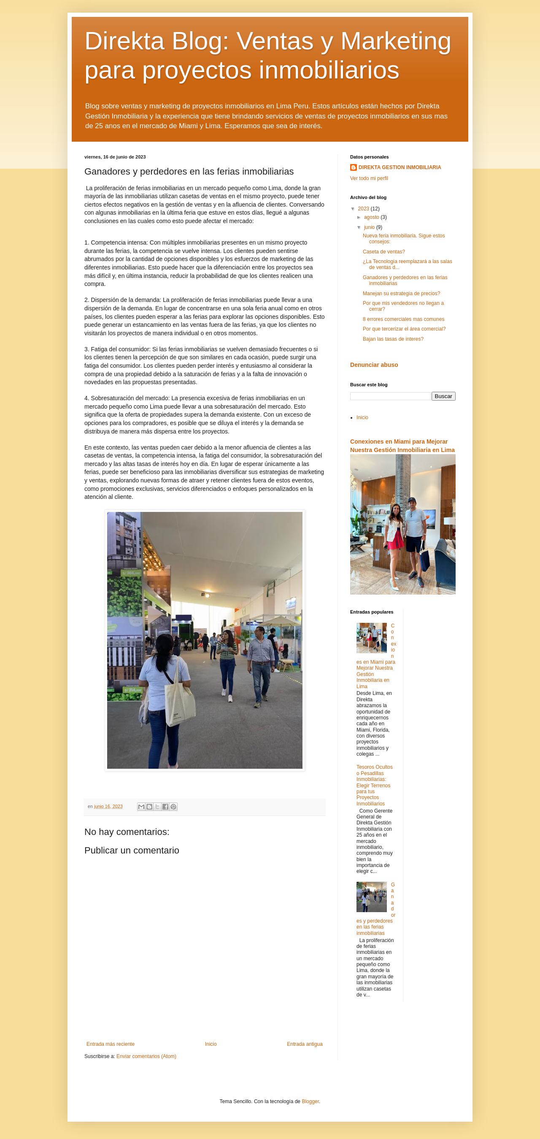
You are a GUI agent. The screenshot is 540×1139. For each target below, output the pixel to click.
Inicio (211, 1044)
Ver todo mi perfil (369, 178)
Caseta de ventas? (384, 252)
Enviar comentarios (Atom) (146, 1056)
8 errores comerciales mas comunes (403, 319)
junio (370, 227)
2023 (364, 209)
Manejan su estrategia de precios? (401, 293)
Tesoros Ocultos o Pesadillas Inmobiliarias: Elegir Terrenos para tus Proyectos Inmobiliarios (374, 785)
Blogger (310, 1101)
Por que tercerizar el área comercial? (404, 329)
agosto (372, 217)
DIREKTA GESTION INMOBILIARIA (400, 167)
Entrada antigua (305, 1044)
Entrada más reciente (110, 1044)
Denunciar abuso (374, 364)
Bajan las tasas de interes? (393, 339)
